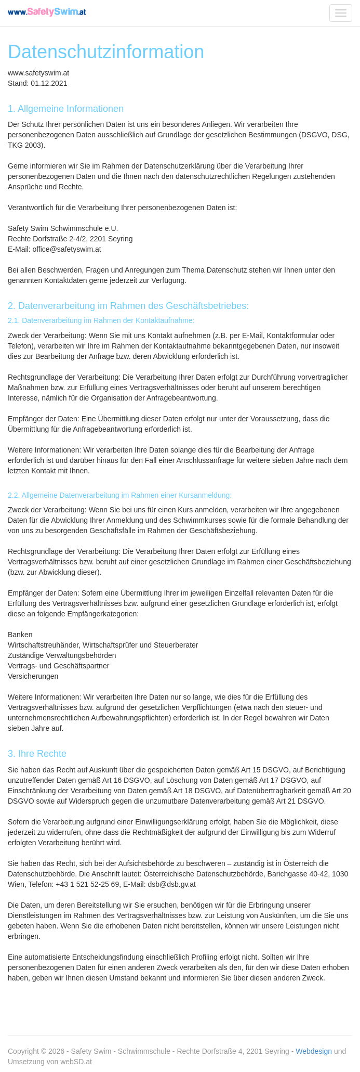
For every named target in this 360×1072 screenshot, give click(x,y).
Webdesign (314, 1051)
